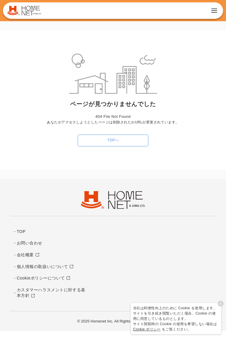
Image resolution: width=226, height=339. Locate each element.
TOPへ (113, 140)
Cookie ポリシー (147, 329)
